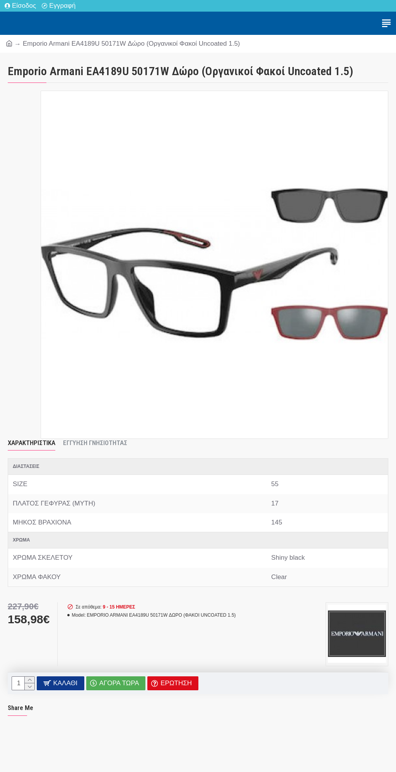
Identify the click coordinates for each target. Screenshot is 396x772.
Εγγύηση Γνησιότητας (95, 443)
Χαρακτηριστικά (31, 443)
